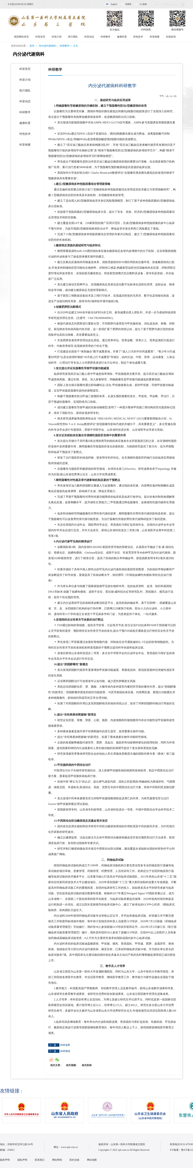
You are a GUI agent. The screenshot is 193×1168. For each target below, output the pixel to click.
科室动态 (89, 36)
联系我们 (40, 1160)
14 (175, 96)
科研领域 (65, 1051)
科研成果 (65, 1045)
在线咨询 (171, 36)
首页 (32, 46)
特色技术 (138, 36)
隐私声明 (22, 1160)
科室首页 (40, 36)
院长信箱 (74, 1160)
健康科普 (122, 36)
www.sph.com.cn (69, 1147)
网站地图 (92, 1160)
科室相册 (154, 36)
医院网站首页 (21, 36)
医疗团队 (73, 36)
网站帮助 (57, 1160)
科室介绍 (56, 36)
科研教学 (105, 36)
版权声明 (5, 1160)
